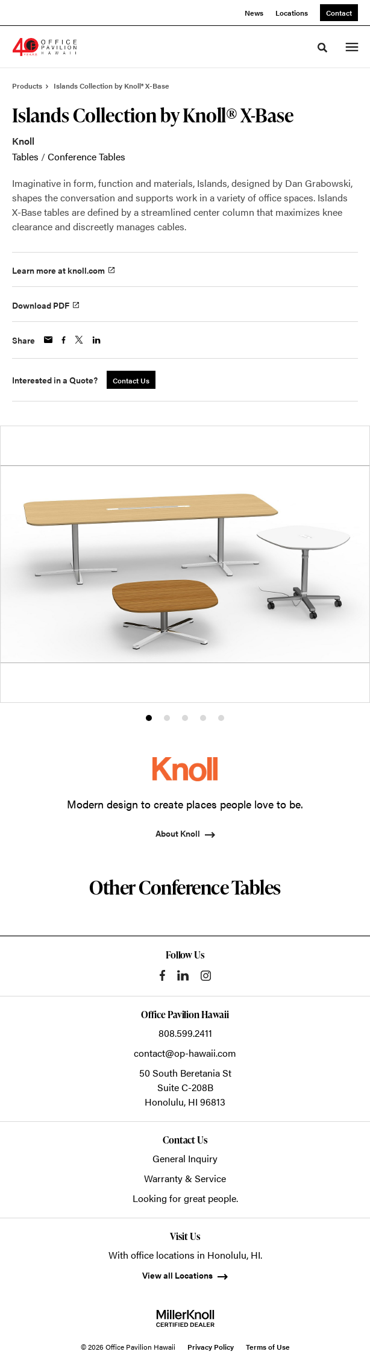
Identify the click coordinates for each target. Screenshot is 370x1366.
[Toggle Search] (322, 47)
